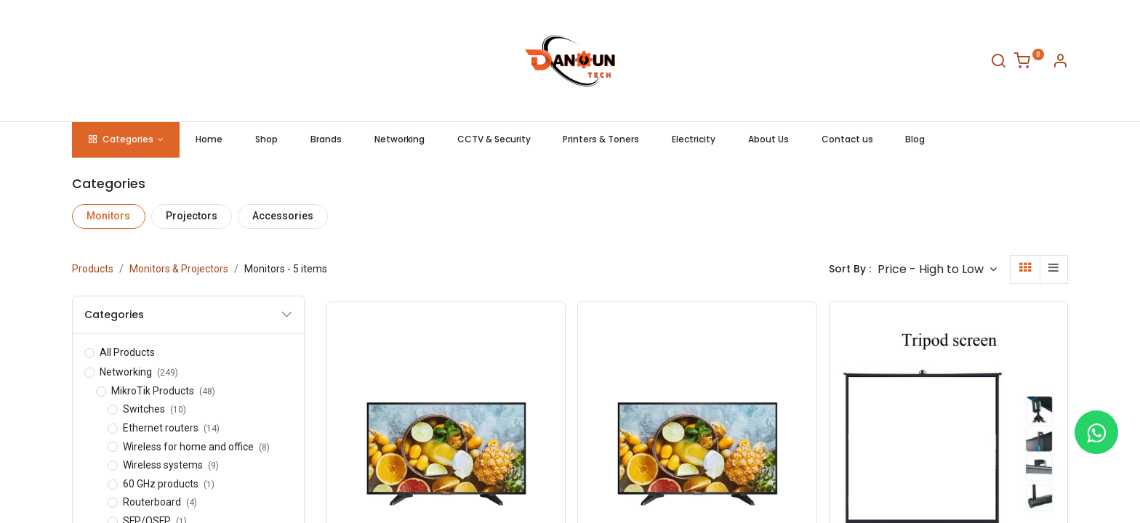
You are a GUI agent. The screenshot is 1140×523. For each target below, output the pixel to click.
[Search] (998, 63)
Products (92, 269)
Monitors (108, 216)
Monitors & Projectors (178, 269)
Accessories (282, 216)
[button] (937, 269)
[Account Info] (1060, 63)
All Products (127, 352)
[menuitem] (209, 140)
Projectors (191, 216)
